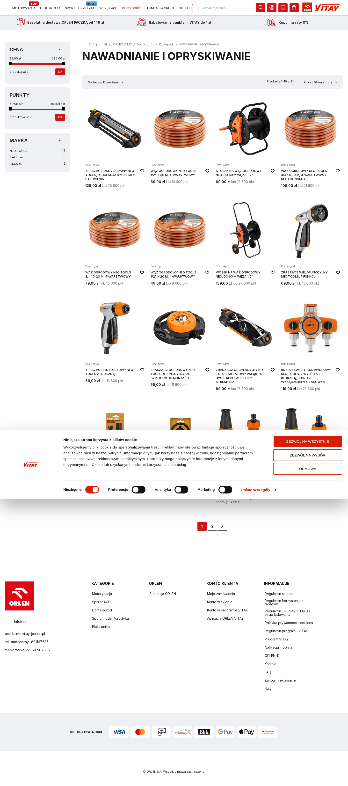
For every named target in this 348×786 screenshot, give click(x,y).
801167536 (40, 642)
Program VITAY (277, 639)
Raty (268, 689)
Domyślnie (111, 85)
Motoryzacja (102, 594)
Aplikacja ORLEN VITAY (225, 619)
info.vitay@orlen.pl (30, 634)
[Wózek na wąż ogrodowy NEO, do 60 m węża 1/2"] (245, 246)
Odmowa (307, 755)
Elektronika (101, 627)
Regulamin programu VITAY (286, 631)
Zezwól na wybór (308, 742)
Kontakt (270, 664)
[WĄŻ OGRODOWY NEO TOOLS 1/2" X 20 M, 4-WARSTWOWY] (180, 246)
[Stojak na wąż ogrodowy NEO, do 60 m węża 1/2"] (245, 146)
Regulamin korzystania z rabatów (284, 602)
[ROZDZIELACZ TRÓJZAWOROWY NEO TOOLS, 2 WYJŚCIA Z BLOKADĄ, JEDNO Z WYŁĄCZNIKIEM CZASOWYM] (310, 347)
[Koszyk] (338, 9)
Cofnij (92, 47)
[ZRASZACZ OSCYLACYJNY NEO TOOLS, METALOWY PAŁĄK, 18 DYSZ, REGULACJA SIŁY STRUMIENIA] (245, 347)
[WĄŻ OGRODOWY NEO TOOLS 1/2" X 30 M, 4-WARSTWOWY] (180, 146)
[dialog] (305, 9)
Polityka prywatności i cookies (289, 623)
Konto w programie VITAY (227, 610)
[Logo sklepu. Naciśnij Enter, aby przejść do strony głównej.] (27, 9)
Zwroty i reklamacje (280, 680)
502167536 (41, 650)
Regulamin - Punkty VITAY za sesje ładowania (288, 613)
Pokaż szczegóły (255, 776)
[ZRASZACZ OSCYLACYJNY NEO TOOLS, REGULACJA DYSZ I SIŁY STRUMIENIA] (114, 146)
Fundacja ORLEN (163, 594)
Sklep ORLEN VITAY (118, 47)
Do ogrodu (166, 47)
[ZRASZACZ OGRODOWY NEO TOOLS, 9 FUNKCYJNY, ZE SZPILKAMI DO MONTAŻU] (180, 347)
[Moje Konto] (316, 9)
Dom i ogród (145, 47)
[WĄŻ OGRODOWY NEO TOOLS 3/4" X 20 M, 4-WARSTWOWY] (114, 246)
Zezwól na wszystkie (307, 728)
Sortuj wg (95, 85)
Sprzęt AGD (101, 602)
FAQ (268, 672)
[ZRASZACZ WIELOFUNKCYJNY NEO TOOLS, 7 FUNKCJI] (310, 246)
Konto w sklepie (219, 602)
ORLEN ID (272, 656)
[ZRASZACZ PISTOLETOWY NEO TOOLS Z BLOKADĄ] (114, 347)
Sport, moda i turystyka (110, 619)
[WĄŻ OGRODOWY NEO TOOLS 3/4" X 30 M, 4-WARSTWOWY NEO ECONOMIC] (310, 146)
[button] (276, 9)
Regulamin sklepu (279, 594)
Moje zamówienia (221, 594)
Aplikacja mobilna (278, 648)
